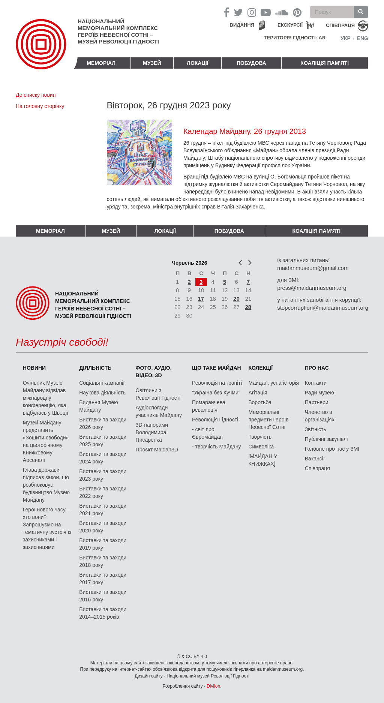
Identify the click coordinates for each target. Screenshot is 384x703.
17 (201, 298)
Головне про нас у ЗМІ (332, 449)
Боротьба (259, 402)
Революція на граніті (217, 383)
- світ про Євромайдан (207, 433)
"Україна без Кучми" (216, 393)
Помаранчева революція (208, 406)
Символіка (261, 447)
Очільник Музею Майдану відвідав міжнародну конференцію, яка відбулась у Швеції (45, 398)
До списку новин (36, 95)
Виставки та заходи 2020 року (102, 527)
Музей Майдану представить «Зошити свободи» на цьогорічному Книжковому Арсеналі (46, 441)
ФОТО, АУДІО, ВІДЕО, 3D (154, 371)
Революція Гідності (215, 420)
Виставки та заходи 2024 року (102, 458)
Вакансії (315, 459)
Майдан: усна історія (273, 383)
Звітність (315, 429)
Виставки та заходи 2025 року (102, 440)
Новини (34, 368)
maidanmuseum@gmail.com (312, 268)
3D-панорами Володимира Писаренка (152, 432)
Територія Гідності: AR (295, 37)
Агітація (257, 393)
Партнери (316, 402)
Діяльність (95, 368)
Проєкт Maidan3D (157, 450)
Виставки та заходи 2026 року (102, 423)
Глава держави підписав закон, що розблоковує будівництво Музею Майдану (46, 485)
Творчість (260, 437)
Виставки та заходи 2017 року (102, 578)
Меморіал (101, 63)
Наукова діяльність (102, 393)
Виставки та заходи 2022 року (102, 492)
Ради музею (319, 393)
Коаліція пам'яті (324, 63)
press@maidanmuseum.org (311, 288)
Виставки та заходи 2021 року (102, 509)
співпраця (340, 25)
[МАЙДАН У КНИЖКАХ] (262, 460)
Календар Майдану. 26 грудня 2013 (244, 131)
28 (248, 307)
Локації (197, 63)
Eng (362, 38)
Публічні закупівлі (326, 439)
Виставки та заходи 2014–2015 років (102, 613)
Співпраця (317, 468)
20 (236, 298)
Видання (242, 25)
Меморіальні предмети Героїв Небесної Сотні (268, 419)
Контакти (316, 383)
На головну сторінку (40, 106)
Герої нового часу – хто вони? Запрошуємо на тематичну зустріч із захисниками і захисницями (47, 528)
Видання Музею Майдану (98, 406)
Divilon (213, 686)
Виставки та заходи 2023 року (102, 475)
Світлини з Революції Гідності (158, 394)
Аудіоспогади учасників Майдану (159, 411)
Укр (345, 38)
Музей (152, 63)
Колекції (260, 368)
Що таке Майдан (216, 368)
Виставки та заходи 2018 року (102, 561)
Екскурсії (290, 25)
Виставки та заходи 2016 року (102, 596)
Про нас (317, 368)
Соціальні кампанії (101, 383)
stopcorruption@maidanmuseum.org (322, 307)
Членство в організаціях (319, 416)
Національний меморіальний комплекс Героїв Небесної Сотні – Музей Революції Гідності (118, 31)
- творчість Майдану (216, 447)
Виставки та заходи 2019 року (102, 544)
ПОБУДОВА (251, 63)
